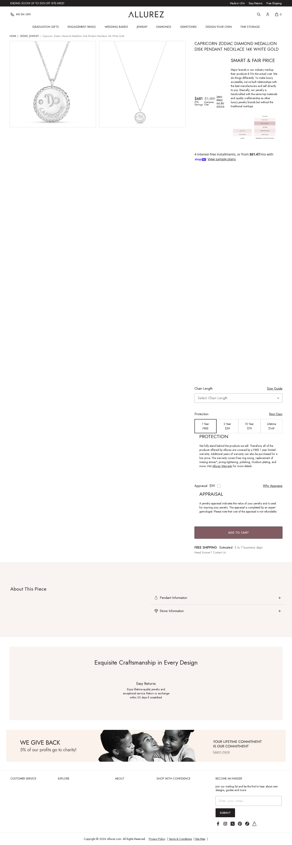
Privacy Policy (157, 839)
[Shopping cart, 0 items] (278, 14)
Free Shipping (274, 3)
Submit (225, 813)
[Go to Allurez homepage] (146, 14)
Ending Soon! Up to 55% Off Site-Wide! (37, 3)
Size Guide (274, 388)
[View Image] (146, 745)
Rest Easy (275, 414)
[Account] (268, 14)
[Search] (259, 14)
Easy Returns (255, 3)
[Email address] (249, 801)
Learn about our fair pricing (220, 101)
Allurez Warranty (222, 466)
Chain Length (203, 388)
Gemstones (188, 27)
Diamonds (163, 27)
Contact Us (219, 552)
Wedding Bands (116, 27)
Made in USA (237, 3)
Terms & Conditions (180, 839)
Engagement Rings (82, 27)
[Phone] (20, 14)
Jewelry (142, 27)
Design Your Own (219, 27)
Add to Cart (238, 533)
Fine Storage (250, 27)
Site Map (200, 839)
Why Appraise (272, 486)
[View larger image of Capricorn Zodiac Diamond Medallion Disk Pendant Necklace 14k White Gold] (53, 84)
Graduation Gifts (45, 27)
